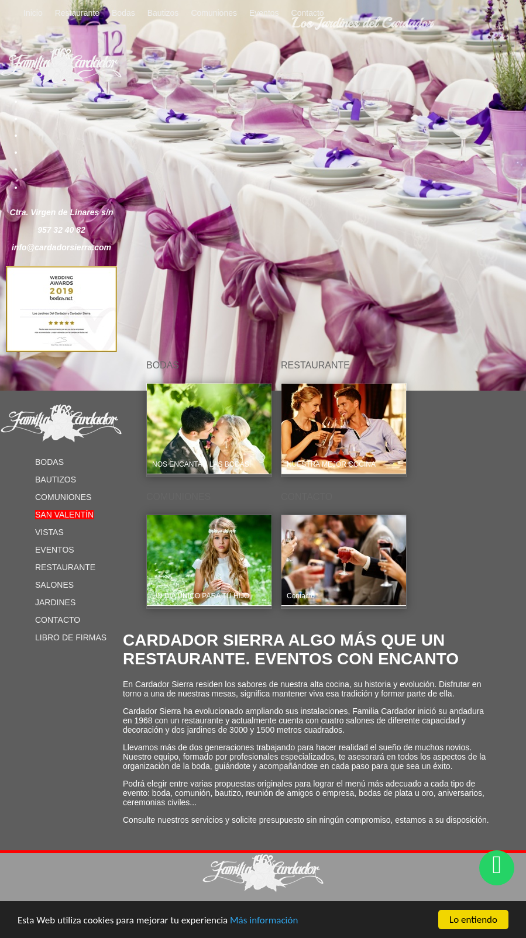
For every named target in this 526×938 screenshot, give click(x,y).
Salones (54, 584)
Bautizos (163, 13)
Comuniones (214, 13)
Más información (264, 921)
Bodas (123, 13)
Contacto (307, 13)
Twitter (44, 118)
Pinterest (44, 135)
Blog (44, 187)
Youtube (44, 152)
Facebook (44, 101)
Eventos (264, 13)
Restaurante (77, 13)
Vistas (49, 532)
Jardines (55, 602)
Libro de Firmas (70, 637)
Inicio (33, 13)
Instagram (44, 169)
